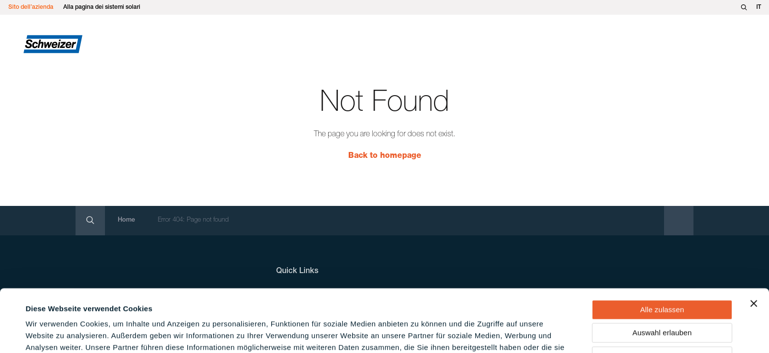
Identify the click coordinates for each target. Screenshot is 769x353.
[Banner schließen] (753, 245)
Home (126, 220)
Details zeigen (418, 333)
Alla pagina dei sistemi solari (101, 7)
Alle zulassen (662, 252)
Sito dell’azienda (30, 7)
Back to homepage (384, 156)
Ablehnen (662, 298)
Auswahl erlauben (662, 275)
